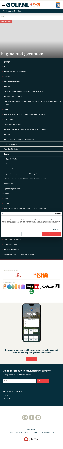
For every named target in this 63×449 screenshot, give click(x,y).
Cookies (19, 432)
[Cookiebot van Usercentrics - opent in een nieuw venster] (53, 214)
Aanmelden (43, 381)
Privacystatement (48, 432)
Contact (7, 399)
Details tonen (56, 229)
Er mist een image (6, 21)
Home (7, 62)
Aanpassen (31, 233)
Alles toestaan (51, 233)
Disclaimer (36, 432)
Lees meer (32, 359)
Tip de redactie (9, 396)
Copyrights (27, 432)
